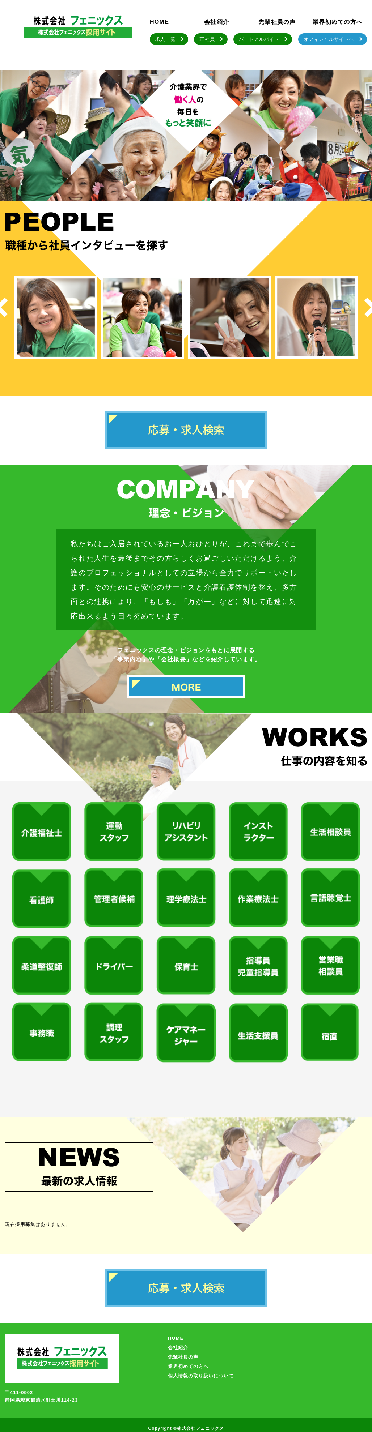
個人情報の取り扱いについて (201, 1375)
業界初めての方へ (338, 22)
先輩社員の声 (277, 22)
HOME (159, 22)
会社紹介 (216, 22)
